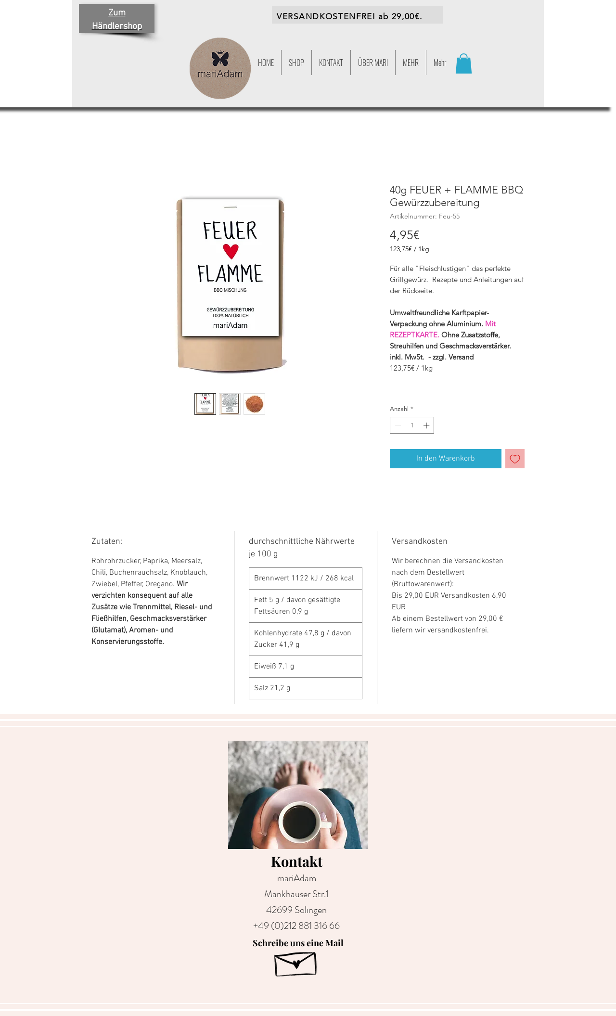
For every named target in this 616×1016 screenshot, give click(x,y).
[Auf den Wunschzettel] (515, 458)
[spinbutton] (412, 425)
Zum (117, 13)
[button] (411, 62)
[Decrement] (397, 425)
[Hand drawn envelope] (296, 960)
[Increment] (427, 425)
